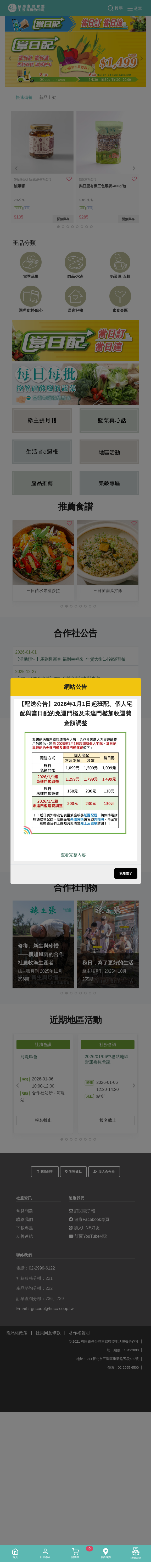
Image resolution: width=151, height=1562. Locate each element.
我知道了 (125, 873)
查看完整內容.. (74, 855)
